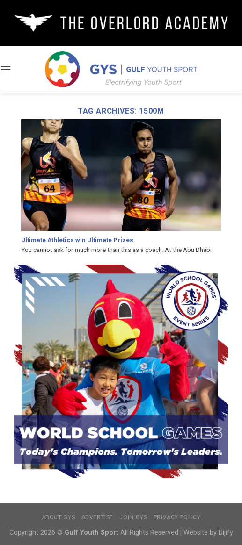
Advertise (97, 517)
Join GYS (133, 517)
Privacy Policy (177, 517)
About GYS (58, 517)
